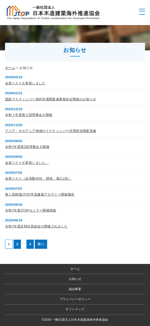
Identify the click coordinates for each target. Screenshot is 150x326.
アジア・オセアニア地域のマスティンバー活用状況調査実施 (50, 131)
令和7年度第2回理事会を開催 (27, 147)
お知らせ (75, 279)
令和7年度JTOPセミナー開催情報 (30, 210)
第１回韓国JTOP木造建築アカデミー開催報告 (40, 194)
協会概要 (75, 289)
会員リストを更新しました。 (27, 163)
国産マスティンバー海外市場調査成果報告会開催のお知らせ (50, 99)
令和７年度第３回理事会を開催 (28, 115)
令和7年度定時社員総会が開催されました (36, 226)
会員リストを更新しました (25, 83)
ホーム (10, 68)
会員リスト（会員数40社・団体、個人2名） (38, 178)
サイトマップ (75, 309)
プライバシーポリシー (75, 299)
